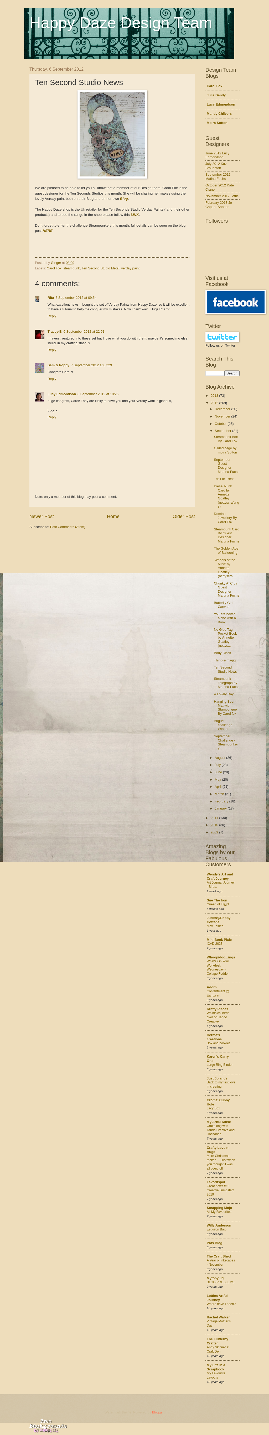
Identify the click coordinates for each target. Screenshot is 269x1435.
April (218, 787)
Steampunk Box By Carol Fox (226, 439)
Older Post (184, 516)
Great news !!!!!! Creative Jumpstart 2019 (220, 1190)
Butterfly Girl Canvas (223, 605)
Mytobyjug (215, 1278)
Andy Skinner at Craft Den (218, 1349)
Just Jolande (217, 1078)
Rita (51, 298)
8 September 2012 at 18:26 (97, 394)
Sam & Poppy (58, 365)
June (219, 772)
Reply (52, 316)
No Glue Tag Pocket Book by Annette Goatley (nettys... (225, 638)
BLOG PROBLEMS (220, 1282)
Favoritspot (216, 1182)
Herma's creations (214, 1037)
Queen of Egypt (218, 904)
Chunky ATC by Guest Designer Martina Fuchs (226, 589)
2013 (215, 396)
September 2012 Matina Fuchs (217, 176)
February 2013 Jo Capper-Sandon (218, 204)
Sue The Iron (217, 900)
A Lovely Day (224, 694)
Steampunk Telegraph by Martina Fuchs (226, 683)
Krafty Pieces (217, 1009)
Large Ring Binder (220, 1065)
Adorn (212, 987)
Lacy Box (213, 1108)
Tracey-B (55, 331)
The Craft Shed (219, 1256)
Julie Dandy (216, 95)
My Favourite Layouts (216, 1375)
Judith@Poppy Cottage (219, 920)
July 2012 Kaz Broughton (216, 166)
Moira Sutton (217, 123)
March (220, 794)
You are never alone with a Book (225, 618)
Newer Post (41, 516)
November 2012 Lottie (222, 196)
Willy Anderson (219, 1225)
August (220, 758)
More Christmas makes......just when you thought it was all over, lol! (221, 1162)
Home (113, 516)
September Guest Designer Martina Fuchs (226, 466)
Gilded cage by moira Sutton (225, 450)
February (222, 801)
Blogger (158, 1412)
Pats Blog (214, 1243)
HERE (48, 231)
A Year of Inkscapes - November (221, 1262)
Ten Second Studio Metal (100, 268)
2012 (215, 403)
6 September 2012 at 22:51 (83, 331)
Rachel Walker (218, 1317)
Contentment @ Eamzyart (218, 993)
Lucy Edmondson (62, 394)
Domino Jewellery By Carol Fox (225, 518)
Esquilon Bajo (216, 1229)
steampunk (71, 268)
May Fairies (215, 926)
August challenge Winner (223, 725)
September (223, 431)
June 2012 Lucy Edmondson (217, 155)
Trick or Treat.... (225, 479)
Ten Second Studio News (225, 669)
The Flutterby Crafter (217, 1341)
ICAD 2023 (215, 944)
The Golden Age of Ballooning (226, 550)
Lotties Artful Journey (217, 1298)
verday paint (130, 268)
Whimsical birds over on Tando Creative (218, 1017)
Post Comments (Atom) (67, 527)
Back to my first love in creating (221, 1084)
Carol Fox (54, 268)
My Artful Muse (219, 1122)
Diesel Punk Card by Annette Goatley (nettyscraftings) (226, 496)
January (221, 808)
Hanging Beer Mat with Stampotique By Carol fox (225, 708)
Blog (124, 199)
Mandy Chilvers (219, 114)
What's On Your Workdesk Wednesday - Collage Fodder (218, 967)
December (223, 409)
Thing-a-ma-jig (225, 660)
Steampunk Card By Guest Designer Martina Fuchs (226, 535)
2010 (215, 825)
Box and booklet (218, 1043)
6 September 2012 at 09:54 (75, 298)
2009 (215, 832)
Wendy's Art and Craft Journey (220, 876)
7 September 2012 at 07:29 (91, 365)
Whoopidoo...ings (221, 957)
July (218, 765)
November (223, 416)
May (218, 779)
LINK (135, 215)
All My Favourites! (219, 1212)
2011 (215, 818)
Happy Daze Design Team (120, 23)
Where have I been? (221, 1304)
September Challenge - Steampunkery (226, 742)
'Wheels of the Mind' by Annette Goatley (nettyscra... (224, 568)
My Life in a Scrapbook (216, 1367)
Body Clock (222, 653)
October (221, 424)
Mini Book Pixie (219, 940)
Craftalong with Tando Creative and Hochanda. (221, 1130)
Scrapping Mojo (219, 1208)
